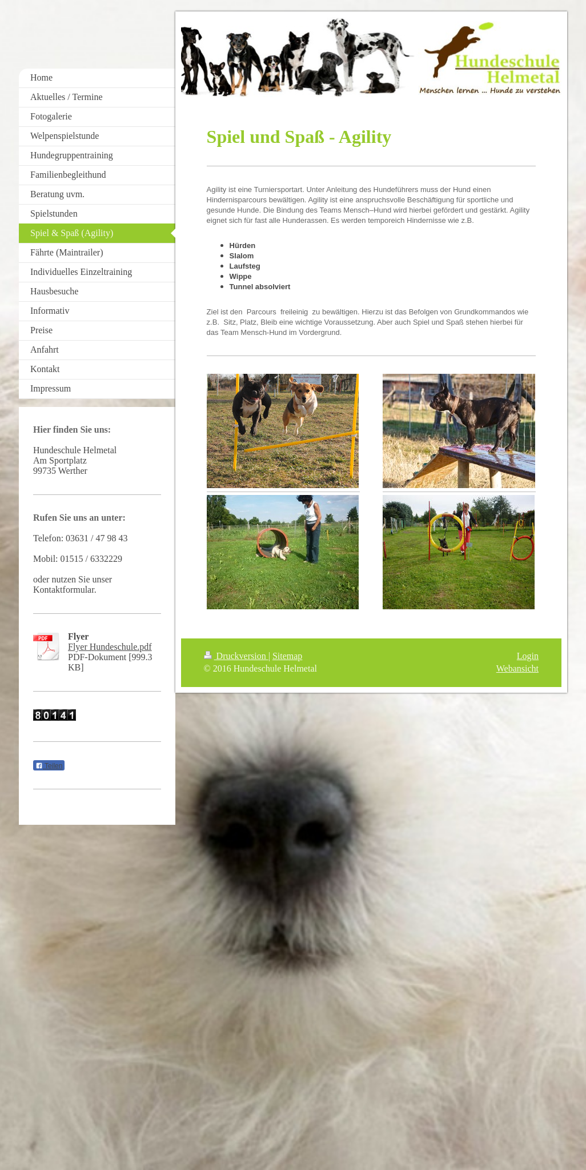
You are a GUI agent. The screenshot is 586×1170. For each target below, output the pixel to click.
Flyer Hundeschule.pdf (110, 647)
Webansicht (517, 668)
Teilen (48, 766)
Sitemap (287, 656)
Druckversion (236, 656)
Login (528, 656)
